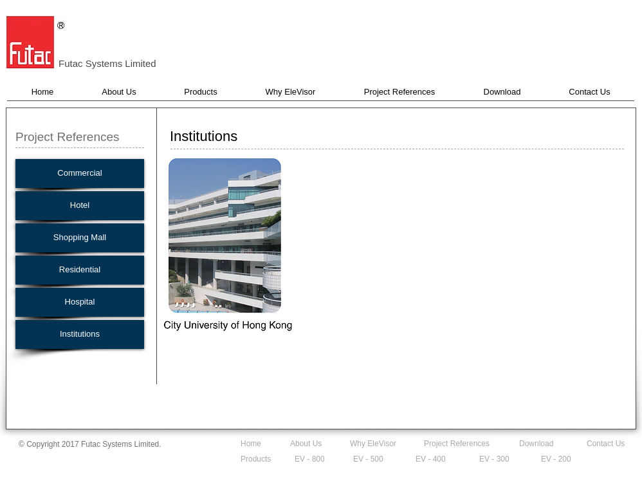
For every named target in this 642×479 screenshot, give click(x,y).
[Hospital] (79, 302)
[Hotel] (79, 205)
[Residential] (79, 270)
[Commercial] (79, 173)
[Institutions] (79, 334)
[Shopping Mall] (79, 237)
